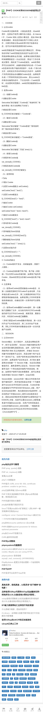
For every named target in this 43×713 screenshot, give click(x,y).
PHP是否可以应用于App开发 (14, 573)
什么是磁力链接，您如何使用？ (14, 609)
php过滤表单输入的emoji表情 (14, 490)
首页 (4, 710)
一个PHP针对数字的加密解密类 (15, 519)
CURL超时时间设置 (10, 537)
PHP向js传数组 (8, 541)
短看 (11, 710)
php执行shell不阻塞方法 (12, 533)
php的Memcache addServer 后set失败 (18, 523)
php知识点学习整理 (10, 464)
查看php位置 (7, 476)
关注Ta (5, 645)
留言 (25, 710)
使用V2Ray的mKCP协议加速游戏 (16, 620)
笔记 (18, 710)
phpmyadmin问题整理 (12, 545)
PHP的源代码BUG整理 (11, 501)
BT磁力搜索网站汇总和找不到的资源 (18, 605)
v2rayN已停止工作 (10, 624)
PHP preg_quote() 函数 (11, 468)
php (5, 430)
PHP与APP (7, 569)
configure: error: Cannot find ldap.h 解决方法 (21, 515)
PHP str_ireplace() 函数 (12, 472)
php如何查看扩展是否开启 (12, 505)
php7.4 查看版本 (8, 480)
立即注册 (30, 449)
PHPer (5, 17)
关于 (32, 710)
